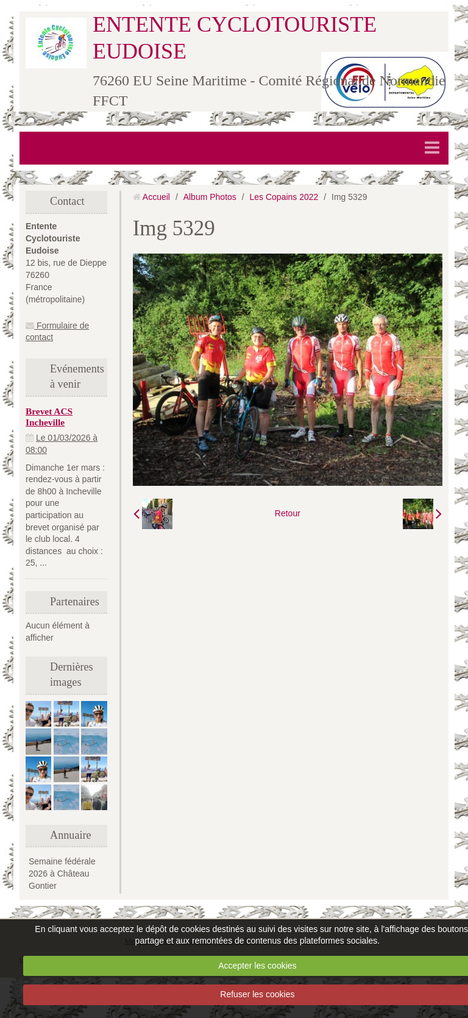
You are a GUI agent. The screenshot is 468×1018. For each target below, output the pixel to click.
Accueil (156, 197)
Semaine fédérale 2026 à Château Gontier (62, 873)
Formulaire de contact (57, 332)
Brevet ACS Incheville (49, 416)
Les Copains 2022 (284, 197)
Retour (287, 513)
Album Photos (209, 197)
